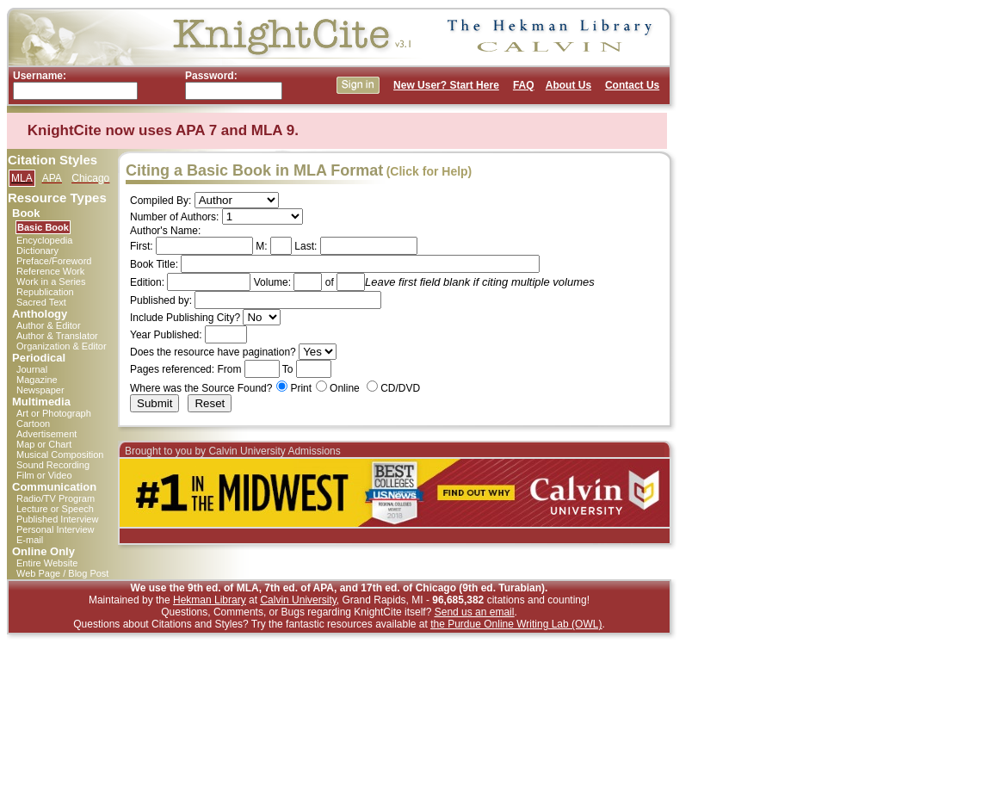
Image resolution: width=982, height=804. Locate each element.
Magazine (37, 379)
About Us (568, 85)
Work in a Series (51, 281)
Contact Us (632, 85)
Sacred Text (41, 302)
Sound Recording (53, 465)
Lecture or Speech (55, 509)
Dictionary (37, 250)
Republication (45, 292)
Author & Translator (57, 336)
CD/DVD (400, 388)
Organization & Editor (61, 346)
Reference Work (50, 271)
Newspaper (40, 390)
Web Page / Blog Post (62, 573)
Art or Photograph (53, 413)
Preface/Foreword (53, 261)
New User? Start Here (446, 85)
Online (345, 388)
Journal (31, 369)
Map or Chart (43, 444)
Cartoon (33, 423)
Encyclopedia (44, 240)
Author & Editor (48, 325)
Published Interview (57, 519)
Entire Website (46, 563)
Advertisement (46, 434)
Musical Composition (59, 454)
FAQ (523, 85)
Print (301, 388)
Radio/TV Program (55, 498)
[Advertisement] (751, 265)
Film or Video (44, 475)
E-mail (29, 540)
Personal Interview (55, 529)
